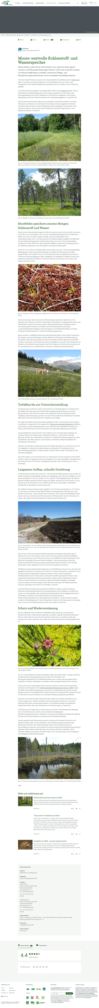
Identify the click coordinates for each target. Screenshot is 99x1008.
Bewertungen (25, 945)
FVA (61, 1001)
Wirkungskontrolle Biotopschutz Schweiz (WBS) (57, 688)
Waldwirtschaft (40, 3)
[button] (77, 3)
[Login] (84, 3)
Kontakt (3, 990)
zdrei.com (3, 1003)
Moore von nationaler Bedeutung (62, 424)
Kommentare (41, 945)
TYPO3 (16, 1003)
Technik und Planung (27, 3)
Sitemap (11, 988)
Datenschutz (12, 990)
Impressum (12, 992)
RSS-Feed (4, 996)
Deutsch (91, 2)
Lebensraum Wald (51, 3)
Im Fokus (17, 3)
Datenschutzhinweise (58, 1002)
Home (2, 988)
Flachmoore (76, 80)
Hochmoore (64, 91)
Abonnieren (69, 993)
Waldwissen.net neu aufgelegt (86, 993)
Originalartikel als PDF (27, 925)
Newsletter (57, 987)
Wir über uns (4, 992)
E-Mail (22, 896)
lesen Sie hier (87, 997)
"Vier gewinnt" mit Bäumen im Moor (47, 816)
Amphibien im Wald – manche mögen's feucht (50, 841)
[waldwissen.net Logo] (7, 3)
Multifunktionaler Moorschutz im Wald (48, 798)
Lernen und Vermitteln (64, 3)
